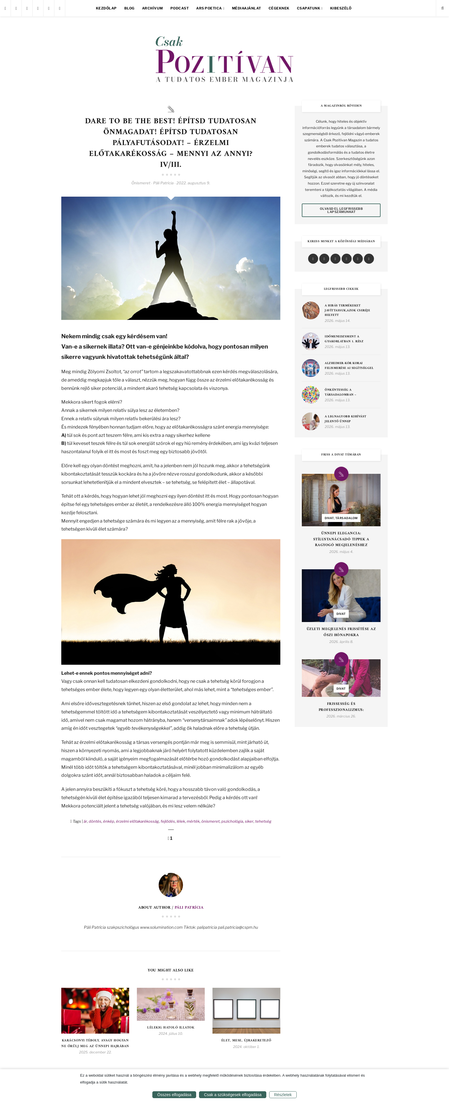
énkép (108, 821)
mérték (193, 821)
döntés (95, 821)
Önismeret (140, 183)
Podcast (179, 8)
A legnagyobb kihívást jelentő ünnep (346, 419)
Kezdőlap (106, 8)
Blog (129, 8)
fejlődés (168, 821)
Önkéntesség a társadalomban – (341, 392)
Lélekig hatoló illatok (170, 1028)
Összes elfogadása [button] (174, 1094)
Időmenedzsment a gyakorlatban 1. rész (344, 339)
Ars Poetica (209, 8)
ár (85, 821)
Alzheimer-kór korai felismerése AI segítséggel (349, 366)
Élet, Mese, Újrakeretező (246, 1041)
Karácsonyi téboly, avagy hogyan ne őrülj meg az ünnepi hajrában (95, 1043)
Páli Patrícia (189, 907)
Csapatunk (308, 8)
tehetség (263, 821)
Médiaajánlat (246, 8)
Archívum (152, 8)
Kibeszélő (341, 8)
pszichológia (232, 821)
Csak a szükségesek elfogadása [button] (232, 1094)
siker (249, 821)
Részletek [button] (283, 1094)
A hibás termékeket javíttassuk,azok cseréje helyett (347, 311)
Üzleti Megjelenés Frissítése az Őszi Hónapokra (341, 632)
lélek (181, 821)
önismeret (210, 821)
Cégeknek (279, 8)
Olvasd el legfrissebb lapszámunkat (341, 210)
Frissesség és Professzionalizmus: (341, 707)
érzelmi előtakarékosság (137, 821)
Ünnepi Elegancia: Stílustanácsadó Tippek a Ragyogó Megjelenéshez (341, 539)
